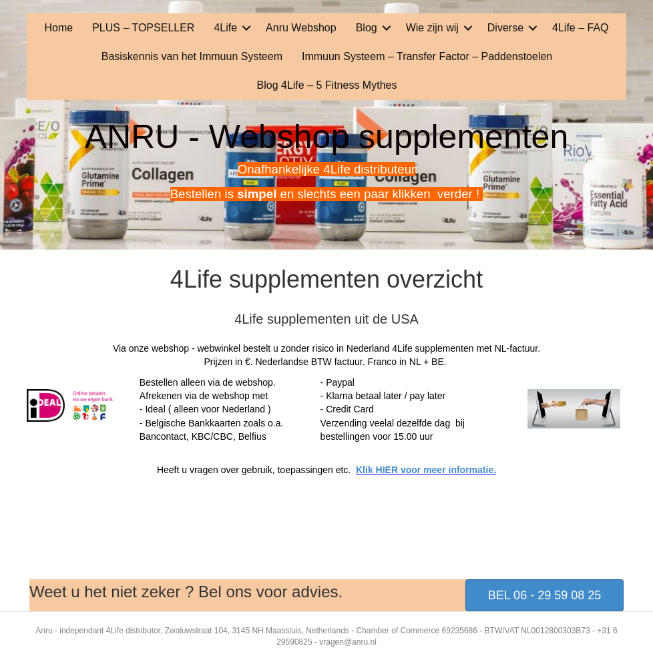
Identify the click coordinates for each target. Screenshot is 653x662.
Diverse (505, 27)
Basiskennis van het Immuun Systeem (191, 56)
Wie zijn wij (432, 27)
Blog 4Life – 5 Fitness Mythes (327, 85)
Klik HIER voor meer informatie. (426, 469)
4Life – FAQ (580, 27)
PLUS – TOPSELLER (143, 27)
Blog (366, 27)
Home (58, 27)
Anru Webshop (301, 27)
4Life (225, 27)
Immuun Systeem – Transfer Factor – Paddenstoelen (427, 56)
